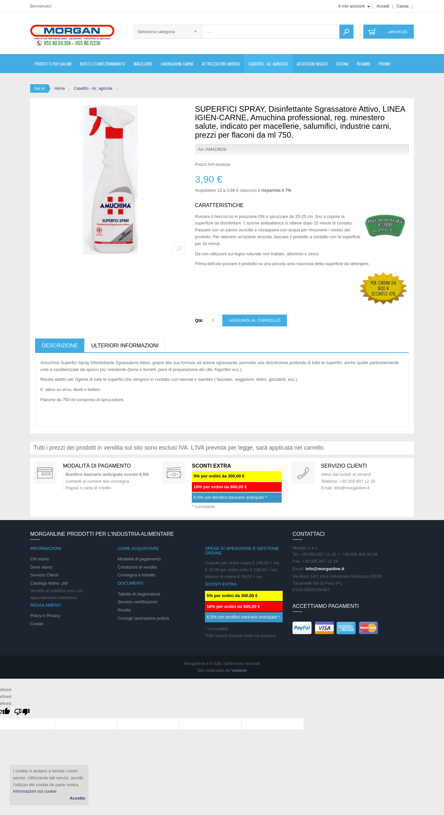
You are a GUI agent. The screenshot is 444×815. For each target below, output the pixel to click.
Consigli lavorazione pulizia (143, 618)
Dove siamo (41, 567)
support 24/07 (303, 472)
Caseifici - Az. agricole (93, 88)
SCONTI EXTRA (211, 466)
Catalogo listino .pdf (49, 583)
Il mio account (351, 6)
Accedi (382, 6)
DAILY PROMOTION (173, 472)
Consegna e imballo (136, 574)
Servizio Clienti (44, 574)
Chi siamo (39, 558)
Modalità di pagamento (97, 466)
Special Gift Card (44, 472)
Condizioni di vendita (137, 567)
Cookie (36, 623)
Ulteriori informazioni (124, 345)
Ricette (124, 610)
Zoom (179, 248)
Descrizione (60, 345)
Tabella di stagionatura (139, 594)
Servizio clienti (344, 466)
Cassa (402, 6)
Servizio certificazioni (137, 601)
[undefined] (22, 712)
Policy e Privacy (45, 615)
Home (59, 88)
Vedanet (239, 670)
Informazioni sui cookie (34, 791)
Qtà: (199, 320)
